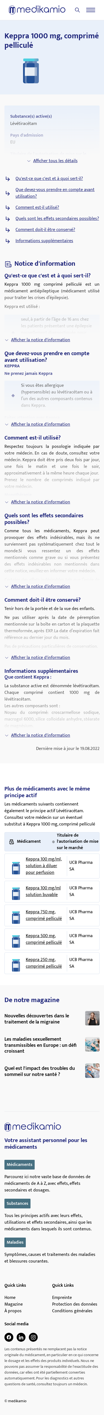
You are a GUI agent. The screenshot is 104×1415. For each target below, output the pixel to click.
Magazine (13, 1304)
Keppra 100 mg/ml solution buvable (43, 891)
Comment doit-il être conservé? (45, 230)
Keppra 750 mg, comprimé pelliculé (44, 915)
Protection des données (74, 1304)
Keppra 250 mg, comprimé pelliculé (44, 963)
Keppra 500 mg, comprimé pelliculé (44, 939)
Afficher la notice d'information (37, 340)
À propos (13, 1311)
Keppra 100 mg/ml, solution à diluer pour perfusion (44, 866)
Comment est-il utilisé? (37, 207)
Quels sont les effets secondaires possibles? (57, 218)
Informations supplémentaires (44, 241)
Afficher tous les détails (52, 161)
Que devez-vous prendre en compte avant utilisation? (55, 193)
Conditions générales (72, 1311)
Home (10, 1297)
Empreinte (62, 1297)
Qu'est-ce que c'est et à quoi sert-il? (49, 178)
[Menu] (90, 10)
